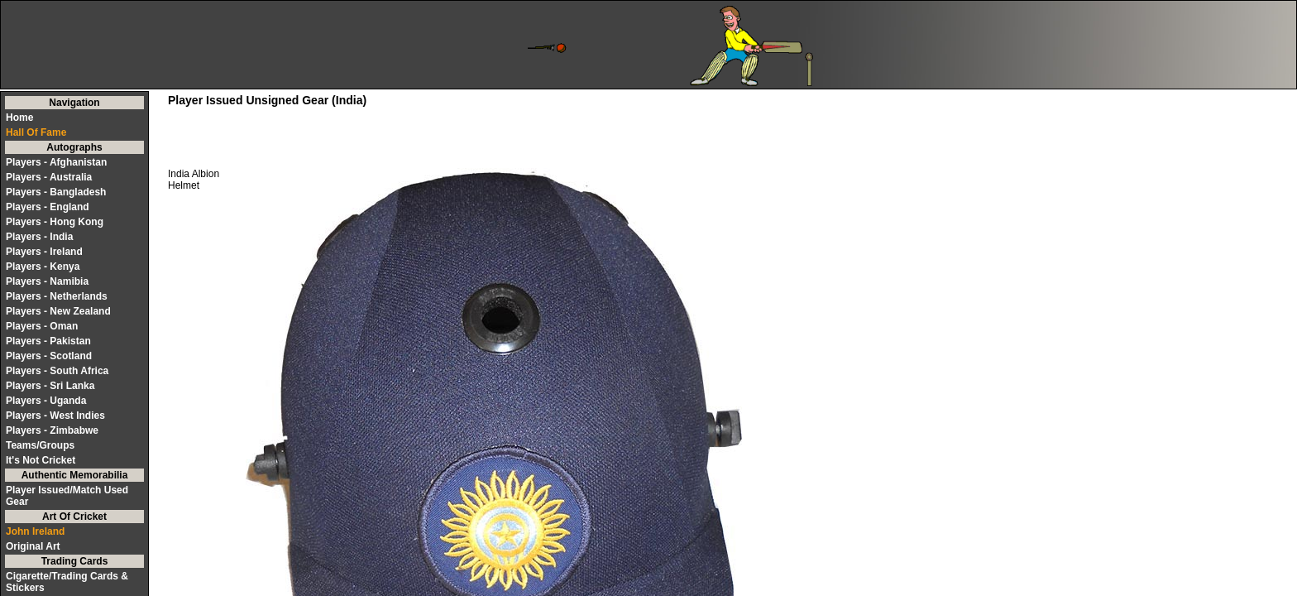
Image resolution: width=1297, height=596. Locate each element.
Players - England (47, 207)
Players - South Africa (57, 371)
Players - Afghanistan (56, 162)
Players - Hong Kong (54, 222)
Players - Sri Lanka (50, 386)
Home (19, 117)
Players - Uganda (46, 400)
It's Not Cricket (40, 460)
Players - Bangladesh (56, 192)
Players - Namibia (47, 281)
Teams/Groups (40, 445)
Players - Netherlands (57, 296)
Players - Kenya (42, 266)
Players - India (39, 237)
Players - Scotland (49, 356)
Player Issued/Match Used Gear (67, 495)
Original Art (33, 546)
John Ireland (35, 531)
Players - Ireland (44, 251)
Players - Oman (42, 326)
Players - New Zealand (58, 311)
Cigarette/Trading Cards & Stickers (67, 582)
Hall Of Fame (36, 132)
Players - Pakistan (48, 341)
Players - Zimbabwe (52, 430)
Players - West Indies (55, 415)
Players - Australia (49, 177)
